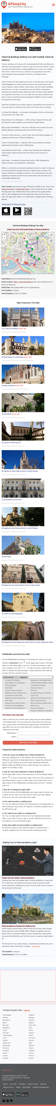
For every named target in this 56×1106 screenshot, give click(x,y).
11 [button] (27, 241)
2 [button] (25, 262)
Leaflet (34, 273)
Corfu (5, 1038)
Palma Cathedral (9, 385)
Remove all (24, 677)
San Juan (32, 1038)
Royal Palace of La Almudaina (13, 357)
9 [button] (32, 248)
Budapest (6, 1027)
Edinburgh (6, 1045)
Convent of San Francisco (12, 442)
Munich (31, 1020)
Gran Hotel (7, 557)
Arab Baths (7, 414)
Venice (31, 1053)
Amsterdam (7, 1015)
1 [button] (17, 259)
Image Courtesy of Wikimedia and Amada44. (14, 332)
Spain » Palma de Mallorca (23, 282)
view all (27, 1010)
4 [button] (34, 264)
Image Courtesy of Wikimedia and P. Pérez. (13, 503)
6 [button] (34, 256)
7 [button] (31, 254)
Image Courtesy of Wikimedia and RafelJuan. (14, 617)
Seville (31, 1040)
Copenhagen (7, 1035)
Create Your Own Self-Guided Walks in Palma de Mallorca (28, 229)
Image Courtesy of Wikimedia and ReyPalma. (14, 589)
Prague (31, 1033)
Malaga (31, 1017)
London (5, 1058)
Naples (31, 1022)
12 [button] (37, 238)
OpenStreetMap (42, 273)
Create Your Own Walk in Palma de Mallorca (18, 878)
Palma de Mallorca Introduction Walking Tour (18, 926)
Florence (6, 1048)
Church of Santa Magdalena (13, 614)
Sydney (31, 1045)
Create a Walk (33, 1084)
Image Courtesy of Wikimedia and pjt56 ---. (13, 446)
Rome (31, 1035)
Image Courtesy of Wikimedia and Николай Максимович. (18, 360)
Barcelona (6, 1020)
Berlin (5, 1022)
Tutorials (22, 1084)
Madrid (31, 1015)
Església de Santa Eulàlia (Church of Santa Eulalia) (21, 471)
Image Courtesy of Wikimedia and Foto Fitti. (14, 474)
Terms (18, 1087)
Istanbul (6, 1050)
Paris (30, 1027)
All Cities (13, 1084)
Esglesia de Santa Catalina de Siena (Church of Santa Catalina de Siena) (28, 642)
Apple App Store (8, 189)
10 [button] (26, 245)
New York (32, 1025)
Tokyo (31, 1048)
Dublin (5, 1040)
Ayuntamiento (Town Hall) (12, 500)
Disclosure (26, 1087)
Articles (43, 1084)
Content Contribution (41, 1087)
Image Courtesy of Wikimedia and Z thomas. (14, 532)
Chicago (6, 1033)
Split (30, 1043)
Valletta (32, 1050)
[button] (4, 234)
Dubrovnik (6, 1043)
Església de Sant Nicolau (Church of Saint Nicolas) (21, 528)
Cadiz (5, 1030)
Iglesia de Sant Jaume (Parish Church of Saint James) (22, 585)
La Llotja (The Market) (10, 328)
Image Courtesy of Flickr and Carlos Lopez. (13, 417)
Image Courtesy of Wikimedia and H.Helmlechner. (15, 389)
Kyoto (5, 1053)
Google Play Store (22, 189)
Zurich (31, 1058)
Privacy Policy (8, 1087)
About (5, 1084)
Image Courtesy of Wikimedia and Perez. (13, 560)
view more (36, 946)
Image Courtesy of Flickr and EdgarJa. (12, 181)
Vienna (31, 1055)
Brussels (6, 1025)
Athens (5, 1017)
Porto (31, 1030)
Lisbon (5, 1055)
